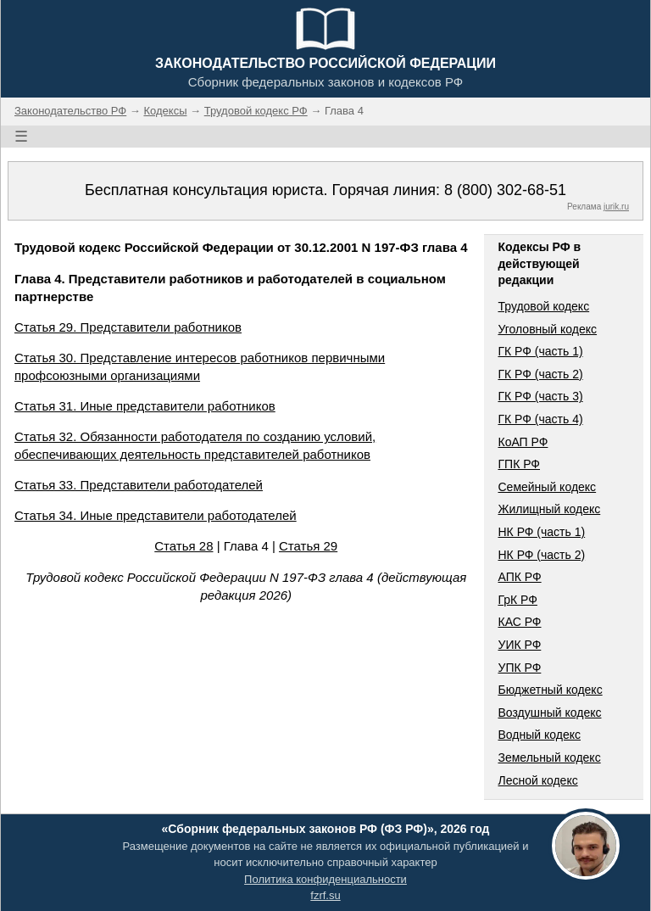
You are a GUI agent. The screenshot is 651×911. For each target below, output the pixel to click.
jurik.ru (616, 206)
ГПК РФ (519, 464)
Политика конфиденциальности (325, 879)
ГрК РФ (517, 599)
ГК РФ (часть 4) (540, 419)
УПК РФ (519, 667)
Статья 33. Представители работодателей (138, 485)
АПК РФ (519, 577)
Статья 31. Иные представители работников (144, 406)
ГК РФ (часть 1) (540, 351)
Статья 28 (183, 546)
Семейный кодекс (547, 487)
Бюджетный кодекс (550, 689)
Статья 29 (308, 546)
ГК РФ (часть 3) (540, 396)
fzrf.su (325, 895)
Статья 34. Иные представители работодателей (155, 515)
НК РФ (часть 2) (541, 555)
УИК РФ (519, 644)
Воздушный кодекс (549, 712)
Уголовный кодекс (547, 329)
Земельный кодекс (549, 757)
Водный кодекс (539, 734)
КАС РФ (519, 622)
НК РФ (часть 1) (541, 532)
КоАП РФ (523, 442)
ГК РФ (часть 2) (540, 374)
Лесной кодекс (537, 780)
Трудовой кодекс (543, 306)
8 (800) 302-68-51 (505, 190)
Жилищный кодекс (549, 509)
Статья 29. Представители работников (128, 327)
